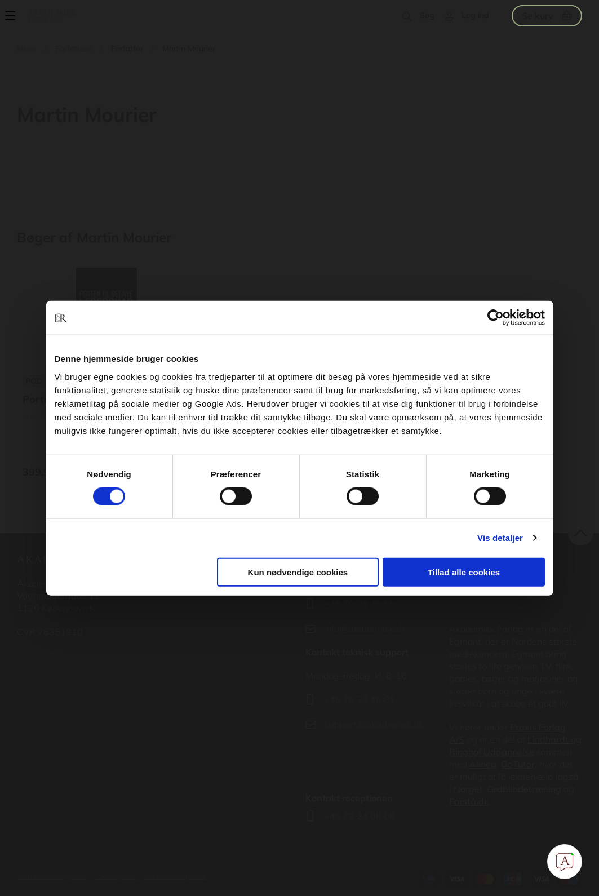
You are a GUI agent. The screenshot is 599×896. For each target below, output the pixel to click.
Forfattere (73, 48)
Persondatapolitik (175, 876)
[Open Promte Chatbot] (564, 861)
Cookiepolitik (115, 876)
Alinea (482, 764)
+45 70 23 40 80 (359, 603)
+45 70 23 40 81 (359, 699)
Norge (467, 789)
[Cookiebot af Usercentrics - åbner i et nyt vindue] (495, 317)
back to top (580, 533)
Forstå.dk (469, 801)
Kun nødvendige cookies (298, 571)
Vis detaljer (500, 538)
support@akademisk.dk (374, 724)
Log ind (475, 15)
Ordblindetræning (524, 789)
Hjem (26, 48)
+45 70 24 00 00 (359, 816)
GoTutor (518, 764)
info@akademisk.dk (365, 628)
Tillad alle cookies (464, 571)
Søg (427, 15)
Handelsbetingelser (52, 876)
